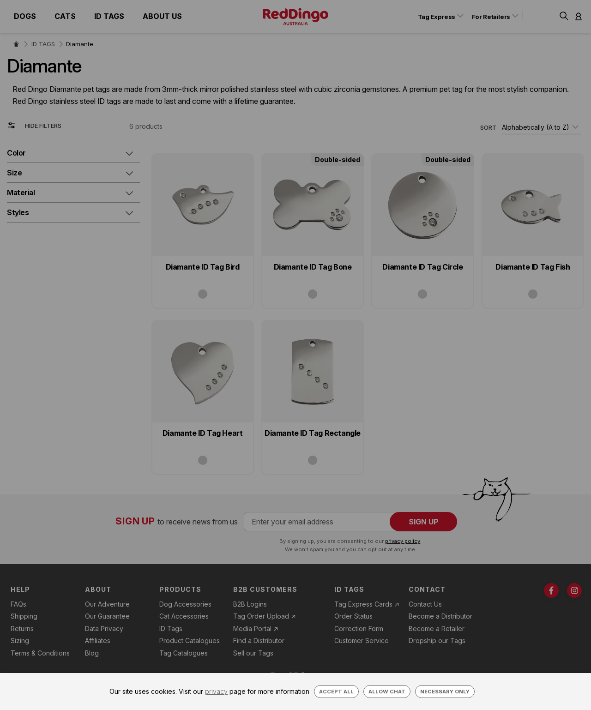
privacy (216, 691)
